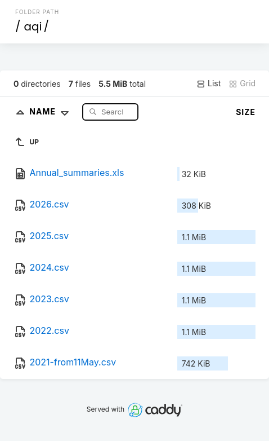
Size (245, 112)
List (208, 83)
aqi (33, 26)
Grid (241, 83)
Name (51, 111)
